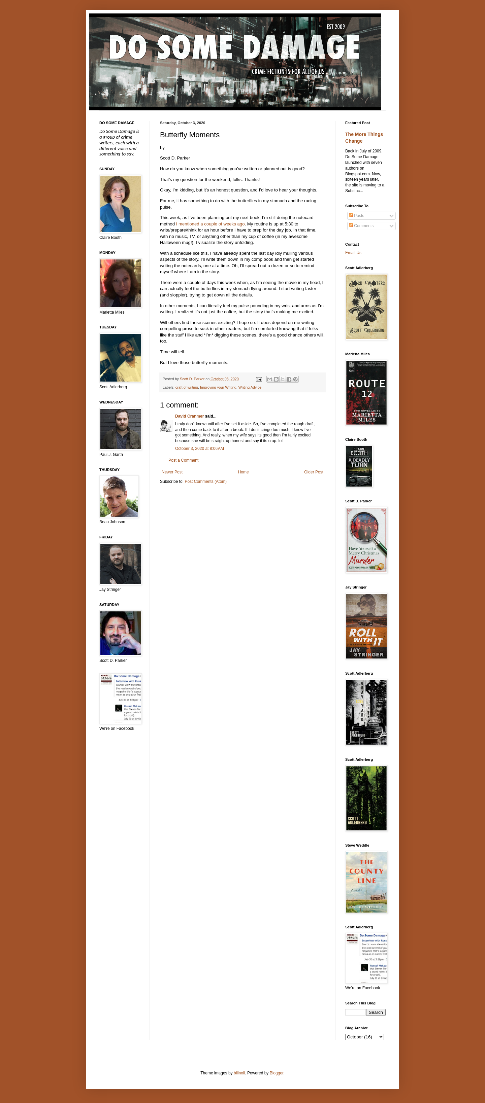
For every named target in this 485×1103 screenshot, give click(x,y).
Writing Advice (249, 387)
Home (243, 472)
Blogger (277, 1073)
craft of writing (186, 387)
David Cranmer (189, 416)
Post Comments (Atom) (206, 481)
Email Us (353, 252)
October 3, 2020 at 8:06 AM (199, 448)
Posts (356, 215)
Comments (361, 225)
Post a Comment (183, 460)
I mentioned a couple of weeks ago (210, 223)
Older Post (313, 472)
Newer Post (172, 472)
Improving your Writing (218, 387)
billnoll (239, 1073)
